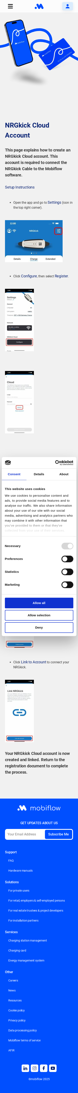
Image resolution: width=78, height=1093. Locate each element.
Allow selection (39, 615)
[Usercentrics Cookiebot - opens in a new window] (55, 462)
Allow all (39, 603)
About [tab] (63, 474)
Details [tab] (39, 474)
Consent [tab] (14, 474)
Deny (39, 627)
